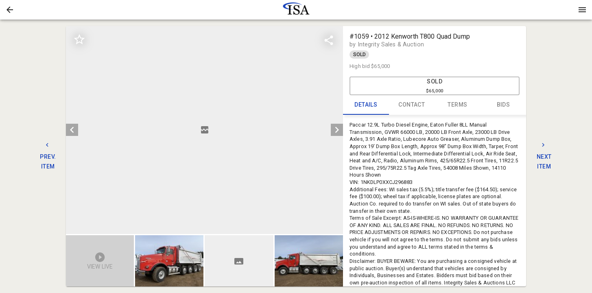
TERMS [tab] (458, 105)
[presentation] (296, 9)
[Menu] (582, 10)
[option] (204, 130)
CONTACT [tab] (412, 105)
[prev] (72, 130)
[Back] (10, 10)
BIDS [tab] (503, 105)
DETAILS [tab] (366, 105)
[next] (337, 130)
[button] (10, 10)
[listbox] (204, 130)
